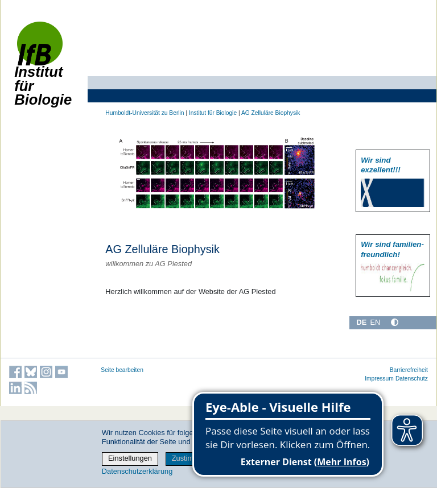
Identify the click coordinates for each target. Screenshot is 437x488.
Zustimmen (190, 458)
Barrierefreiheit (409, 370)
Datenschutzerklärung (137, 471)
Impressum (379, 378)
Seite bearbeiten (122, 370)
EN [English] (375, 322)
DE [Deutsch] (361, 322)
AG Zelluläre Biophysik (270, 113)
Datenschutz (411, 378)
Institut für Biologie (43, 69)
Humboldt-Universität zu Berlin (144, 113)
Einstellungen (130, 458)
